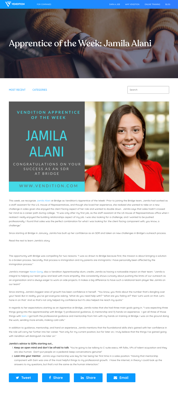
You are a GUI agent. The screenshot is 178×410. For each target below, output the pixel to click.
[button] (23, 377)
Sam (24, 316)
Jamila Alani (43, 200)
